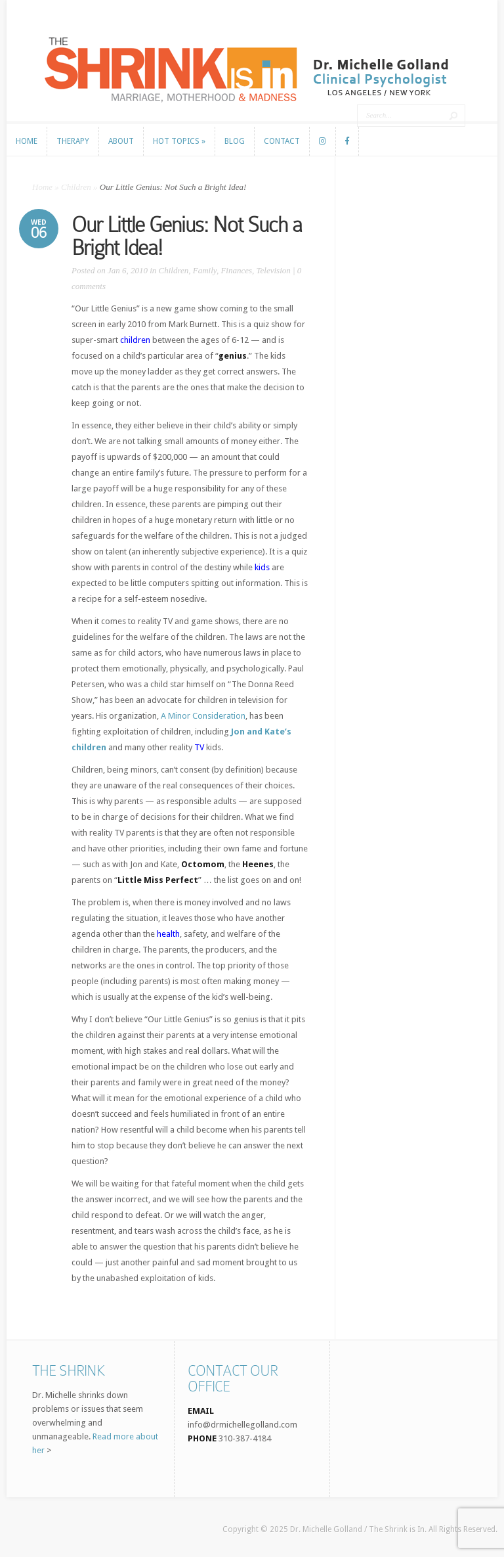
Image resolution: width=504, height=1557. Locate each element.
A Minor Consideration (203, 716)
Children (76, 187)
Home (42, 187)
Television (274, 270)
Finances (236, 270)
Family (205, 270)
